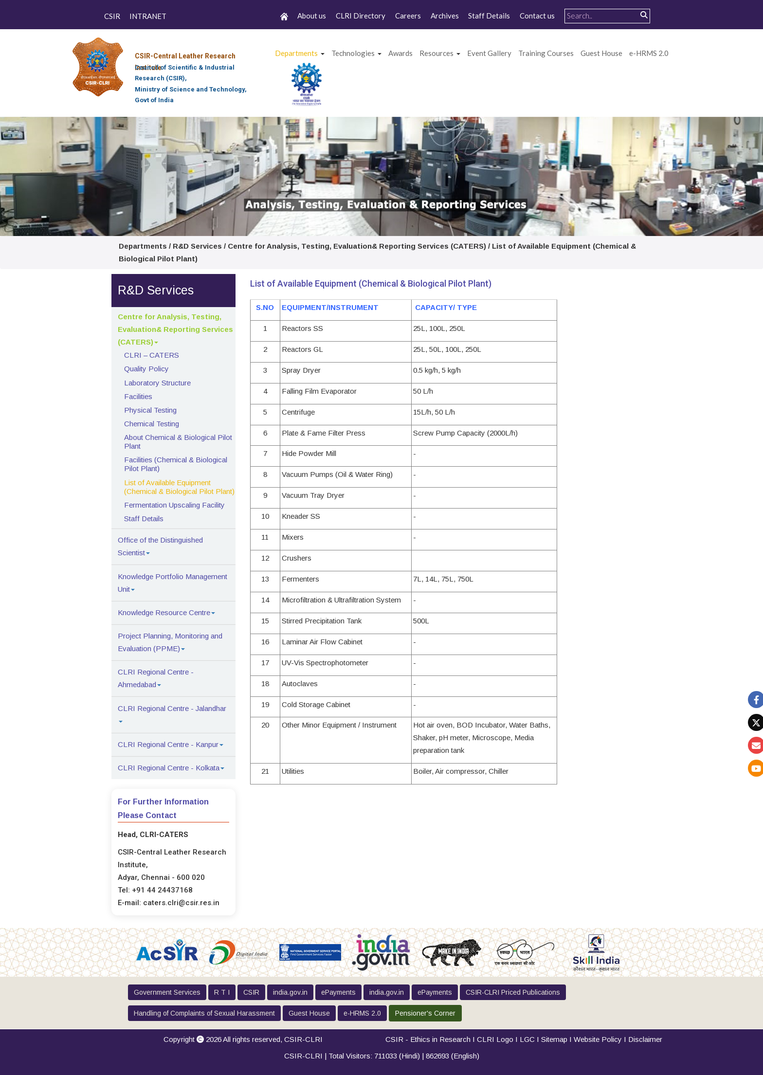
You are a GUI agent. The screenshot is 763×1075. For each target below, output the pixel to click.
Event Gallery (489, 53)
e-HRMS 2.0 (649, 53)
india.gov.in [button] (290, 992)
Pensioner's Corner (425, 1013)
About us (311, 15)
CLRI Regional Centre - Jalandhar (172, 708)
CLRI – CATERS (151, 355)
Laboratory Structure (157, 383)
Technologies (353, 53)
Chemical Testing (151, 423)
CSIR (112, 16)
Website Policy (598, 1039)
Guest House (601, 53)
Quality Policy (146, 368)
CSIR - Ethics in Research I (431, 1039)
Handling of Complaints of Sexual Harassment (204, 1013)
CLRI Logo (495, 1039)
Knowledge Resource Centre (164, 612)
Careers (408, 15)
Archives (445, 15)
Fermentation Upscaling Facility (174, 505)
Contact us (537, 15)
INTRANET (147, 16)
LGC (527, 1039)
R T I (222, 992)
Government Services (167, 992)
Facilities (138, 396)
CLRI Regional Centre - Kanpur (168, 744)
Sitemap (554, 1039)
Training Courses (546, 53)
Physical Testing (150, 410)
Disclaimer (645, 1039)
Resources (436, 53)
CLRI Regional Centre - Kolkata (168, 768)
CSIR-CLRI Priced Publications (513, 992)
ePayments (338, 992)
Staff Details (489, 15)
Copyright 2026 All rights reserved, (243, 1039)
